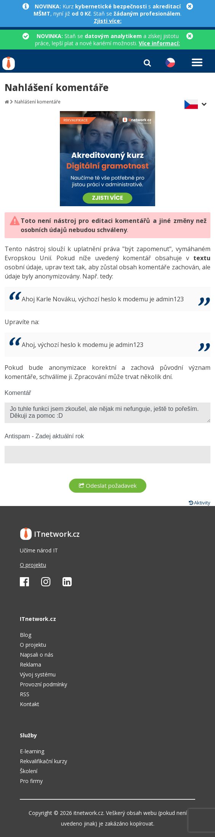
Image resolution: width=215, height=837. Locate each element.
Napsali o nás (36, 654)
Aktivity (199, 502)
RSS (24, 694)
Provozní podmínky (43, 684)
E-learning (32, 751)
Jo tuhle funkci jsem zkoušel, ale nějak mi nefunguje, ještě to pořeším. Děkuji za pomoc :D (107, 413)
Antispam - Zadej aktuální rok (44, 436)
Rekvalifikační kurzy (43, 761)
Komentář (18, 393)
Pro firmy (31, 780)
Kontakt (29, 704)
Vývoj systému (38, 674)
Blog (25, 634)
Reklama (30, 664)
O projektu (33, 564)
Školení (28, 771)
